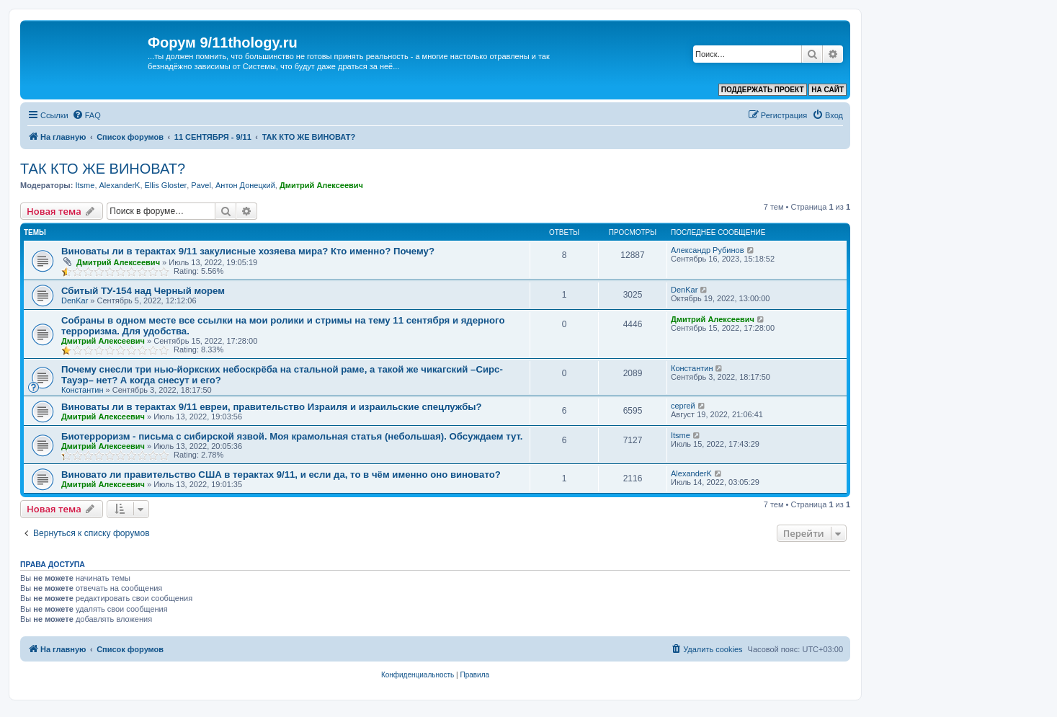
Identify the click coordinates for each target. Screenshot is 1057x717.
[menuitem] (86, 115)
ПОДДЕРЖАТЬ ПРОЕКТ (762, 90)
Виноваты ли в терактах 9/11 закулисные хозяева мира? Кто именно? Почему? (247, 251)
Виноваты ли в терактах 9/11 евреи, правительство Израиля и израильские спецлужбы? (271, 406)
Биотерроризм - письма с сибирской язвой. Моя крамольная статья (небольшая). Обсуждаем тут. (292, 436)
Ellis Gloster (166, 185)
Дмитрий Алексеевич (321, 185)
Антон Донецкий (245, 185)
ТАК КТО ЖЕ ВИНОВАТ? (102, 169)
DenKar (74, 300)
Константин (82, 390)
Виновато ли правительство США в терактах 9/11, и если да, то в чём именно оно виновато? (281, 474)
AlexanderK (120, 185)
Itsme (84, 185)
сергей (683, 405)
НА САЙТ (827, 90)
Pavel (201, 185)
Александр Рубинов (707, 250)
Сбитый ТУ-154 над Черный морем (143, 290)
